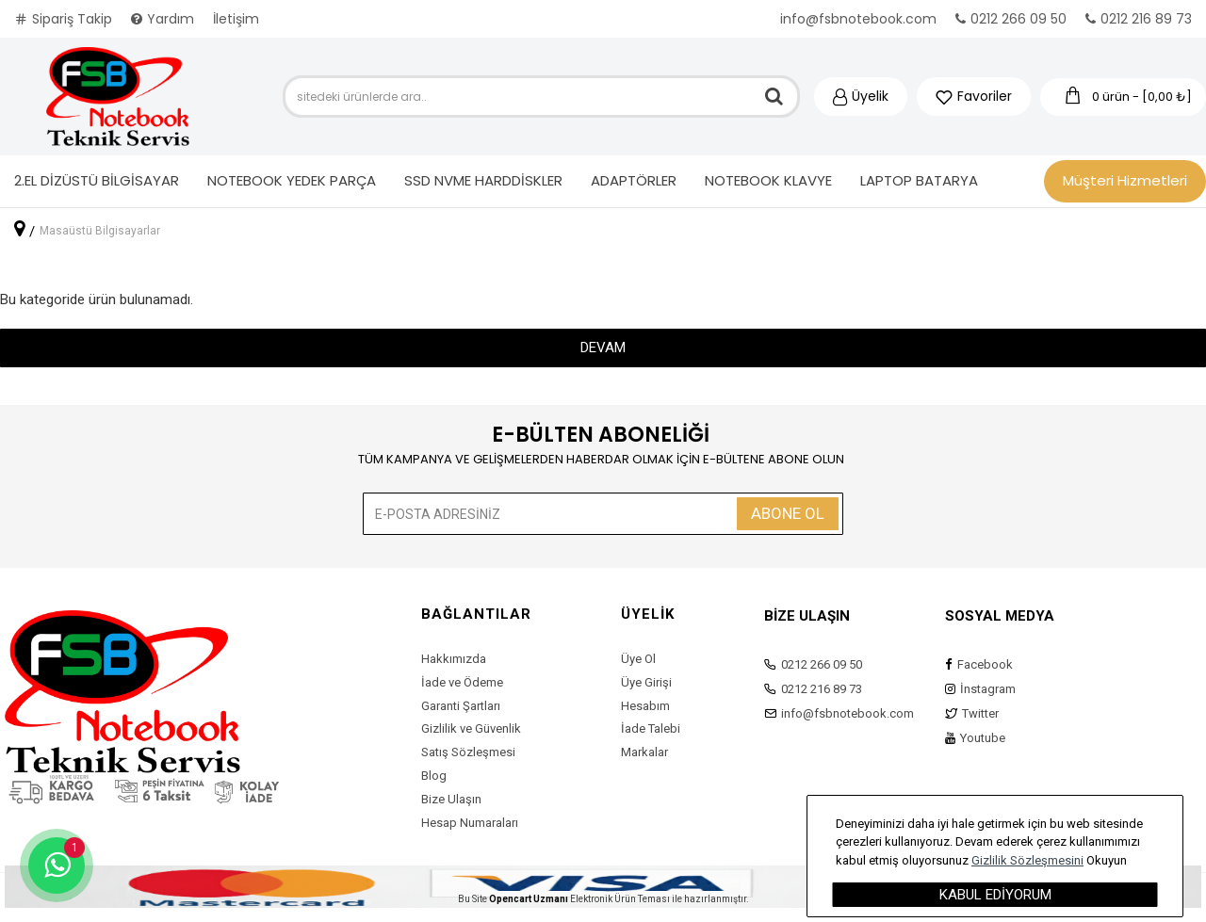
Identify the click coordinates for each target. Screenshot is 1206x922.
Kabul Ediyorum (995, 894)
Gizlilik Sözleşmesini (1027, 860)
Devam (603, 347)
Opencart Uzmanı (528, 899)
